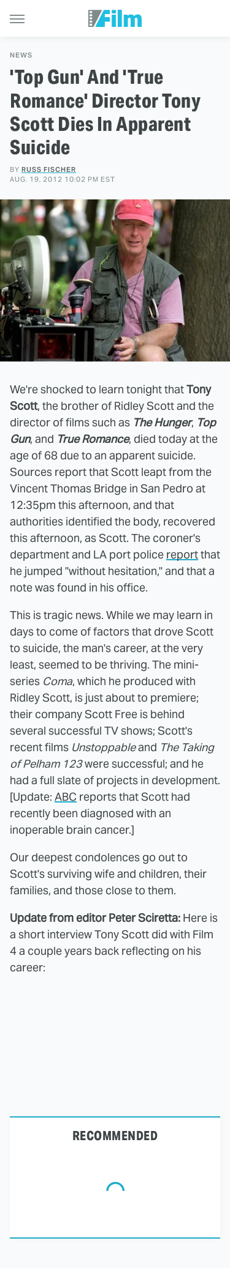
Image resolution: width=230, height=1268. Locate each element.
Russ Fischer (48, 169)
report (182, 554)
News (21, 55)
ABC (66, 797)
